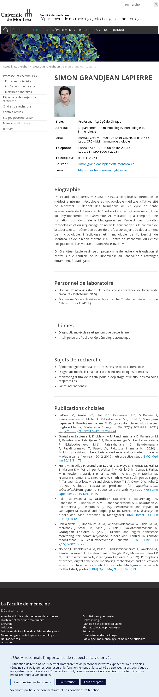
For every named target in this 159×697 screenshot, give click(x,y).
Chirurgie (6, 624)
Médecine (7, 627)
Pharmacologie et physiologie (101, 627)
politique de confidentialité (42, 690)
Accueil (5, 30)
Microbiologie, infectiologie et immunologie (27, 635)
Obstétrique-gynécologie (98, 616)
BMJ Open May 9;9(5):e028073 (114, 569)
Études (17, 30)
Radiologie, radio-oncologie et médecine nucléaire (114, 639)
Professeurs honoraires (20, 86)
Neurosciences (10, 639)
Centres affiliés (13, 112)
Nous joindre (114, 30)
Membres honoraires (18, 92)
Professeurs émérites (19, 81)
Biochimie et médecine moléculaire (23, 620)
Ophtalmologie (92, 620)
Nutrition (6, 642)
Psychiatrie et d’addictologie (100, 635)
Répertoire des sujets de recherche (19, 99)
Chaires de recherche (17, 106)
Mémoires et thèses (16, 123)
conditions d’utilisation (84, 690)
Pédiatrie (88, 631)
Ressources (88, 30)
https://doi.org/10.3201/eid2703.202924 (87, 431)
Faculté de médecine (55, 15)
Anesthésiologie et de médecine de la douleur (30, 616)
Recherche (38, 30)
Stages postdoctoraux (18, 118)
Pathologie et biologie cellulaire (102, 624)
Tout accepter (93, 682)
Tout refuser (67, 682)
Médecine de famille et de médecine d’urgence (30, 631)
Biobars (8, 129)
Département (62, 30)
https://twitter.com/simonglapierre (102, 170)
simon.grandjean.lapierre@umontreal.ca (106, 164)
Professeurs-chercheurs (45, 66)
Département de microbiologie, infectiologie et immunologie (90, 19)
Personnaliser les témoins (32, 682)
